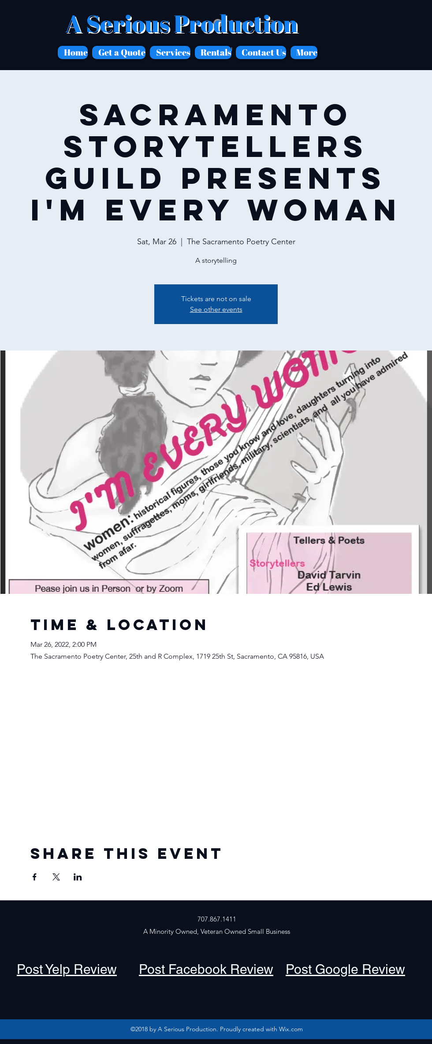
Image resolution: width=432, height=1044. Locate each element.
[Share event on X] (56, 876)
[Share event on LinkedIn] (78, 876)
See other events (216, 309)
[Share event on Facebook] (34, 876)
